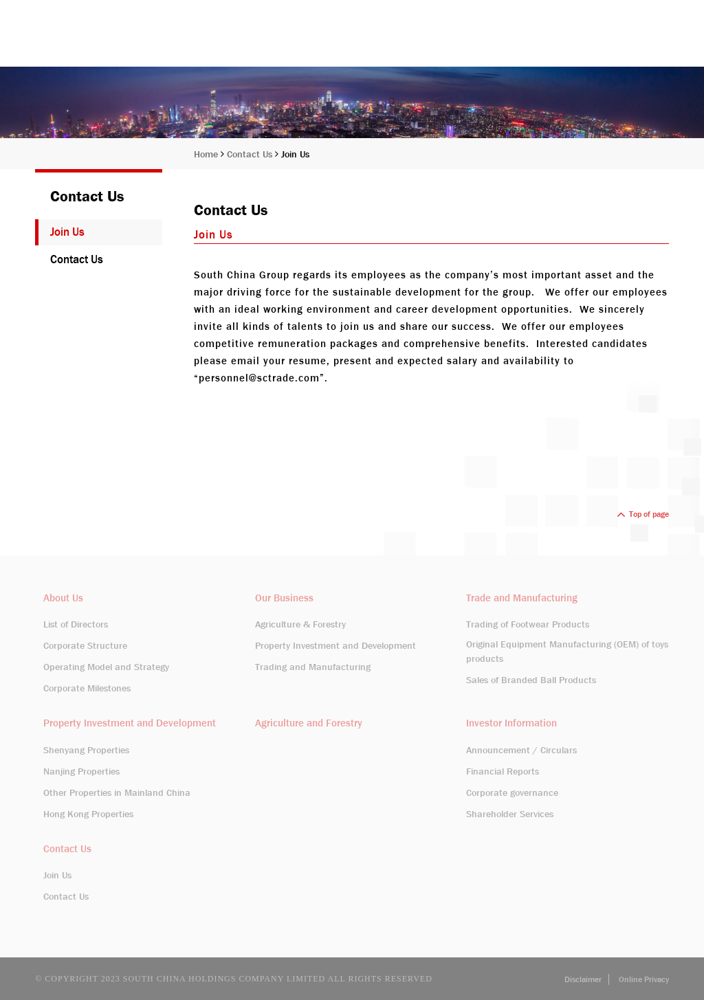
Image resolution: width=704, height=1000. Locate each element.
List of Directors (75, 624)
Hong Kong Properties (88, 814)
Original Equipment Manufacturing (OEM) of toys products (567, 651)
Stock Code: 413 (564, 10)
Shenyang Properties (86, 750)
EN (619, 10)
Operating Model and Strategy (106, 666)
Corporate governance (512, 792)
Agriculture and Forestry (308, 723)
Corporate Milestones (87, 688)
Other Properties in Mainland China (116, 792)
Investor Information (547, 43)
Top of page (643, 514)
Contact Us (642, 43)
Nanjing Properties (81, 771)
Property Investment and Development (335, 645)
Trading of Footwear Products (527, 624)
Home (320, 43)
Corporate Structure (85, 645)
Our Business (446, 43)
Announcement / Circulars (521, 750)
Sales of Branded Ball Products (531, 680)
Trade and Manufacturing (522, 598)
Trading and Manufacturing (313, 666)
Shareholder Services (509, 814)
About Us (375, 43)
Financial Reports (502, 771)
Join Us (295, 154)
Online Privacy (644, 979)
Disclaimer (583, 979)
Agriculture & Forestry (300, 624)
